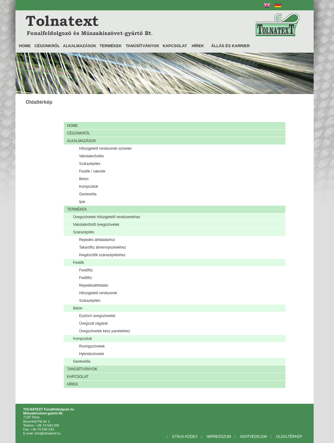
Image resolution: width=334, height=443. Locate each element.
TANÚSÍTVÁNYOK (142, 46)
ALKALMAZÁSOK (79, 46)
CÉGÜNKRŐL (47, 46)
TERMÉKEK (111, 46)
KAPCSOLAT (175, 46)
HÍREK (198, 46)
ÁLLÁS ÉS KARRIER (230, 46)
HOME (25, 46)
